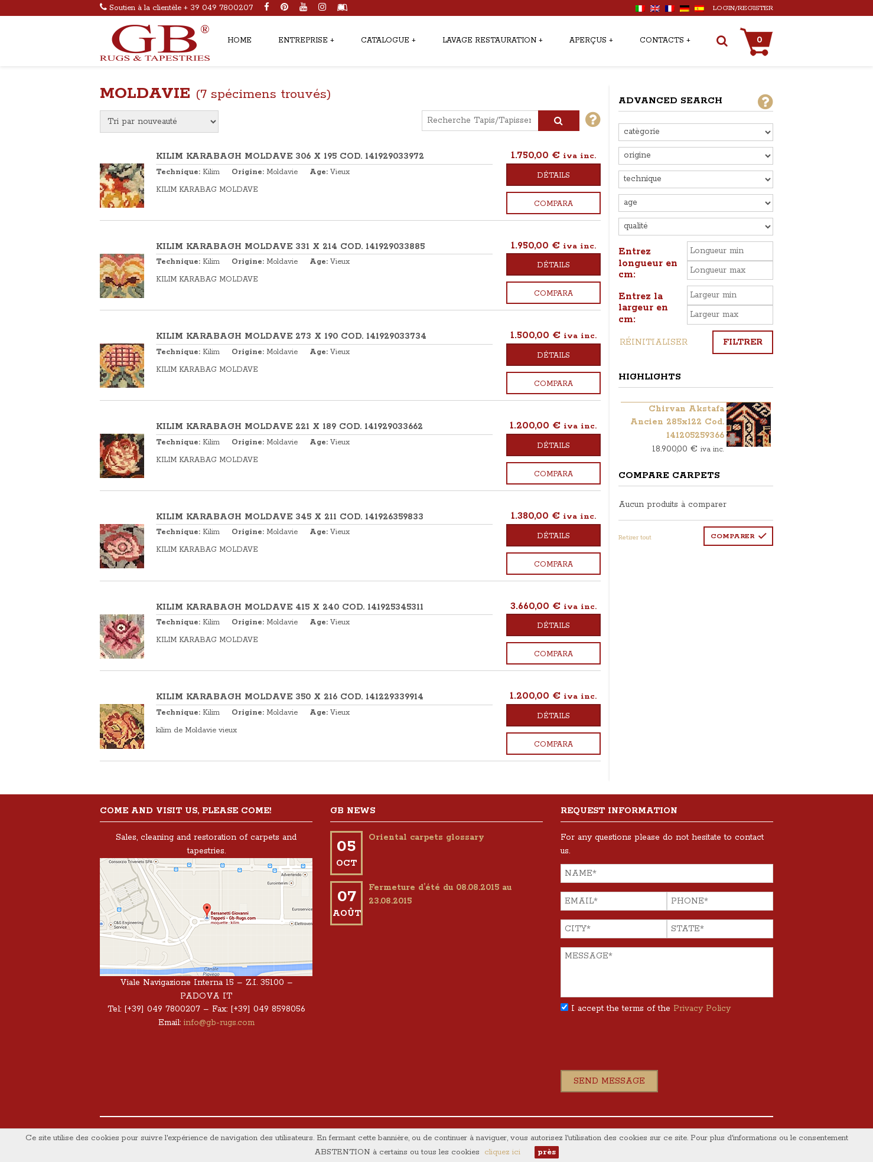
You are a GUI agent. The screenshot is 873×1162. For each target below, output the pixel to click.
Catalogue (385, 40)
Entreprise (303, 40)
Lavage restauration (489, 40)
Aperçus (588, 40)
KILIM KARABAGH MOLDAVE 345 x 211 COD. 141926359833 (290, 517)
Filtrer (743, 342)
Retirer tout (635, 537)
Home (239, 40)
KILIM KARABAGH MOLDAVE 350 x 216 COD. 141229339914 (290, 697)
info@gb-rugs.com (219, 1022)
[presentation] (650, 1047)
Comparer (732, 536)
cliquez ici (502, 1152)
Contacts (662, 40)
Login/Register (743, 8)
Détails (553, 175)
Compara (553, 203)
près (547, 1152)
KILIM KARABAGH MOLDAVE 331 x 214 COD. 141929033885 (290, 246)
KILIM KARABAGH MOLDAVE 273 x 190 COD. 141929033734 (291, 336)
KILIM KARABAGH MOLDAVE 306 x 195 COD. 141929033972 (290, 156)
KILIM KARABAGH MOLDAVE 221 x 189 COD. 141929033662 (289, 426)
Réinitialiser (654, 342)
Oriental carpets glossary (426, 837)
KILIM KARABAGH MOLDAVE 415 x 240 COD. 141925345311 (290, 607)
